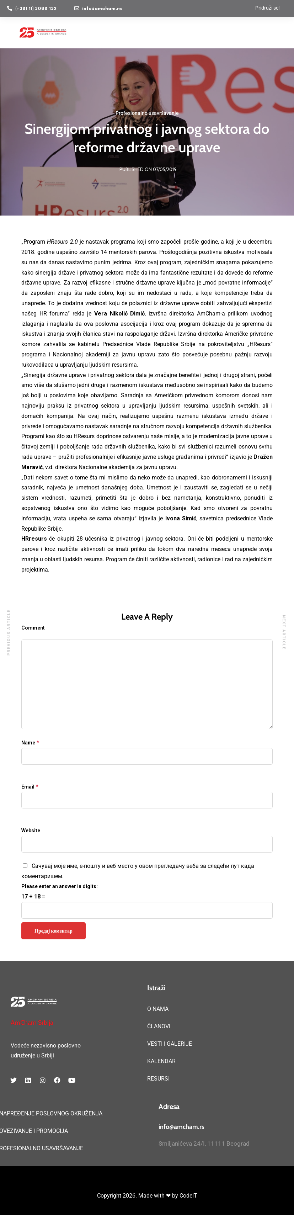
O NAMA (158, 1009)
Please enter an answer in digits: (59, 886)
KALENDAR (161, 1061)
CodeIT (188, 1195)
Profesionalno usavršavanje (147, 113)
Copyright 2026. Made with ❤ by (138, 1195)
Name (28, 743)
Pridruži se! (267, 8)
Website (30, 830)
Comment (33, 628)
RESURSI (158, 1078)
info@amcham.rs (181, 1127)
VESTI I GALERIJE (169, 1043)
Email (27, 787)
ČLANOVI (158, 1026)
